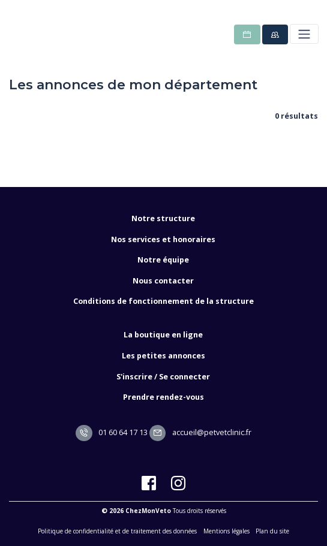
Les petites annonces (163, 356)
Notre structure (163, 218)
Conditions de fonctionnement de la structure (163, 301)
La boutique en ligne (163, 335)
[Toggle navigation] (304, 34)
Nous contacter (163, 281)
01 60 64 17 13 (112, 432)
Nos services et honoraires (163, 239)
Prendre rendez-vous (163, 397)
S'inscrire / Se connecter (163, 377)
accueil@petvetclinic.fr (200, 432)
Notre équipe (163, 260)
